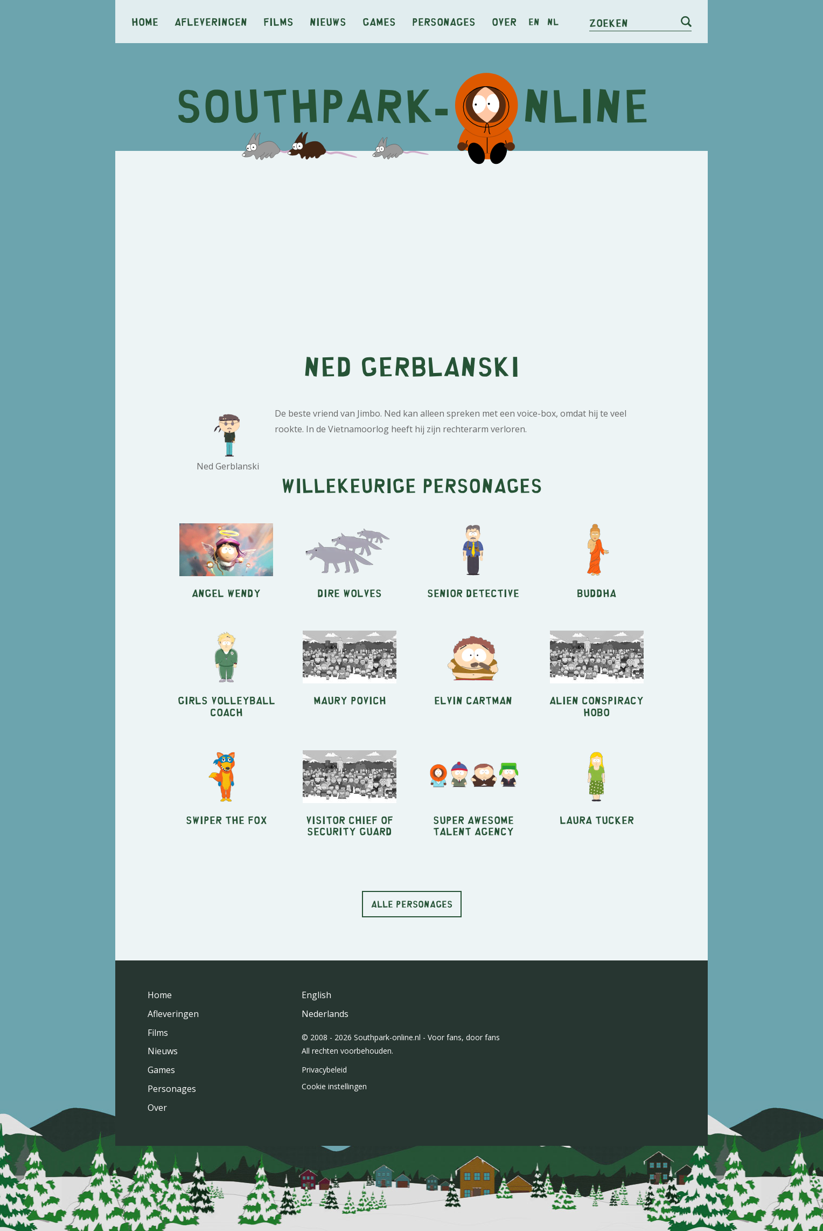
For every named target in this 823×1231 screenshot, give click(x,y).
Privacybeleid (324, 1069)
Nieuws (328, 21)
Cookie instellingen (334, 1086)
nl (553, 21)
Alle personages (411, 904)
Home (144, 21)
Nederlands (325, 1014)
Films (278, 21)
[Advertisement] (411, 242)
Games (379, 21)
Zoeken (608, 22)
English (316, 995)
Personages (444, 21)
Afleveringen (211, 21)
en (534, 21)
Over (504, 21)
